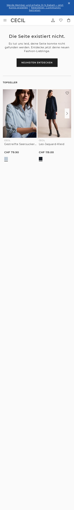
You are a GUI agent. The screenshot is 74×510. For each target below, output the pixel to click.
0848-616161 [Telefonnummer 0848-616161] (13, 269)
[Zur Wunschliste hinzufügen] (32, 93)
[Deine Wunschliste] (60, 20)
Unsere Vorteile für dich (37, 318)
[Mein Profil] (52, 20)
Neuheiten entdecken (37, 62)
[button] (67, 113)
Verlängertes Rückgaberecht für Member (55, 339)
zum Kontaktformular (35, 296)
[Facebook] (5, 304)
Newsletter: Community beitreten (45, 8)
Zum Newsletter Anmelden (37, 231)
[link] (18, 20)
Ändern (54, 482)
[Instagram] (13, 304)
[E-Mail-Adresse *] (37, 220)
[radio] (6, 158)
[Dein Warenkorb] (68, 20)
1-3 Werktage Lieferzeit (19, 336)
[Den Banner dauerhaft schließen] (69, 3)
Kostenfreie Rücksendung (19, 358)
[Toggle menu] (5, 20)
